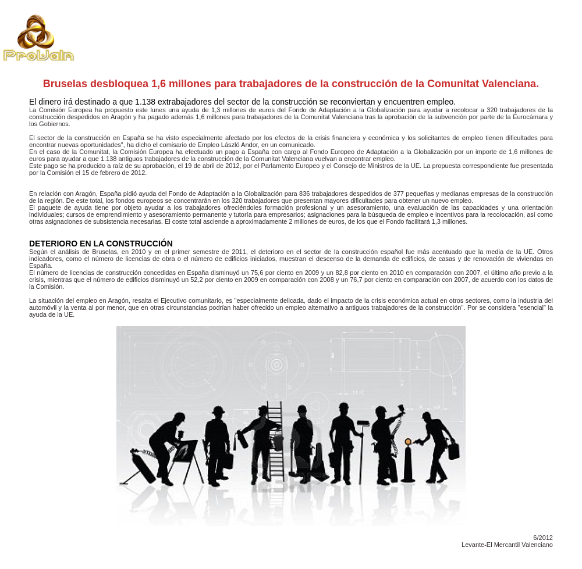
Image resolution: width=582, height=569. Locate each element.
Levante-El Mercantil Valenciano (507, 544)
